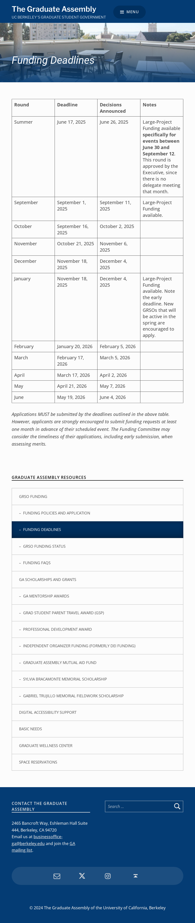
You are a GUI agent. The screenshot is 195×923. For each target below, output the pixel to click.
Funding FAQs (37, 562)
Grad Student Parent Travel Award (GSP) (63, 612)
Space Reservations (38, 762)
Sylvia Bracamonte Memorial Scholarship (65, 679)
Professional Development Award (57, 629)
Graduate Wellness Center (45, 745)
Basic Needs (30, 728)
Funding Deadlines (42, 529)
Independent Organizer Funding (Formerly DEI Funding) (79, 645)
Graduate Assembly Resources (49, 477)
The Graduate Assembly (54, 9)
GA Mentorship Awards (46, 595)
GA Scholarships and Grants (47, 579)
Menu (132, 11)
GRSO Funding (33, 496)
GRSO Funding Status (44, 546)
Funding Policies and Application (56, 512)
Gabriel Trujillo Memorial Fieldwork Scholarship (73, 695)
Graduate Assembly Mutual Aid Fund (59, 662)
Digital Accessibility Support (47, 712)
